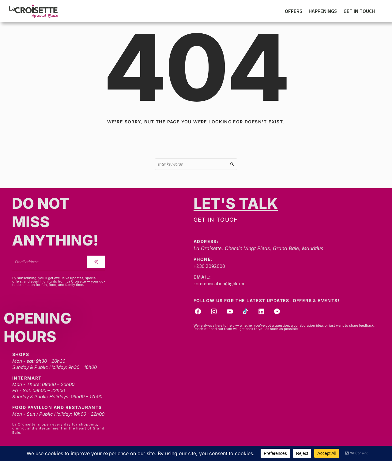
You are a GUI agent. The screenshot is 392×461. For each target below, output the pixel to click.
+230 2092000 (209, 266)
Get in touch (359, 11)
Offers (293, 11)
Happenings (323, 11)
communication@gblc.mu (220, 283)
